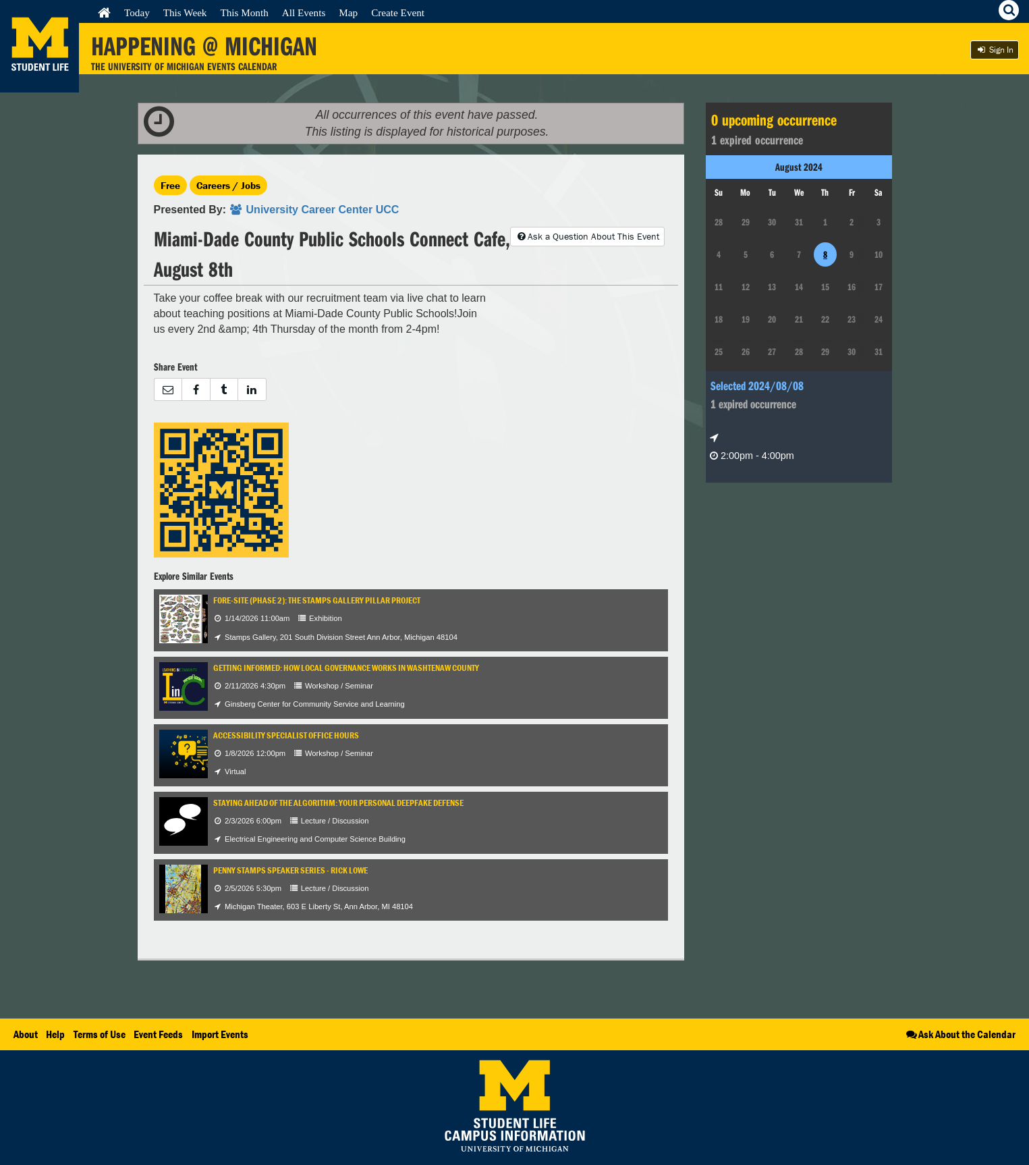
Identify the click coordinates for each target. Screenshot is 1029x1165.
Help (55, 1034)
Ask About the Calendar (960, 1034)
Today (137, 12)
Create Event (397, 12)
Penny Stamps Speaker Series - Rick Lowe (290, 870)
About (25, 1034)
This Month (244, 12)
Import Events (220, 1034)
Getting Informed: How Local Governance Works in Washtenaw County (346, 668)
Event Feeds (158, 1034)
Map (348, 12)
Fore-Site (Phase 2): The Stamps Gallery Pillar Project (316, 600)
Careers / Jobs (228, 185)
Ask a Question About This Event (587, 236)
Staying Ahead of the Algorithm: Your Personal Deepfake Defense (338, 803)
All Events (304, 12)
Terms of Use (100, 1034)
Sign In (994, 49)
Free (170, 185)
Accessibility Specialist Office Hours (286, 735)
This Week (185, 12)
